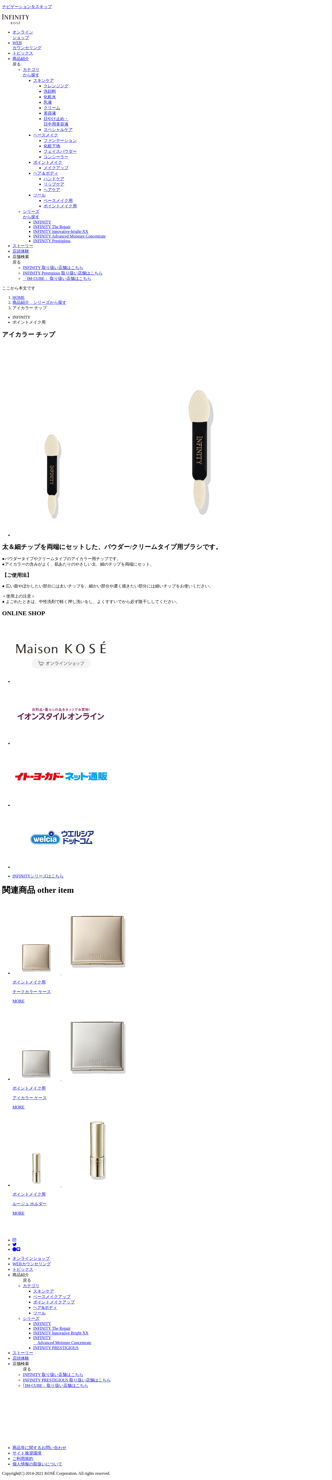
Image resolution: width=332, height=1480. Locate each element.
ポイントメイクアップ (54, 1302)
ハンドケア (54, 178)
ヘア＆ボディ (45, 173)
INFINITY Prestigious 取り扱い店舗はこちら (63, 273)
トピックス (22, 53)
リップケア (54, 184)
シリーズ (31, 1318)
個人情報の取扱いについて (37, 1464)
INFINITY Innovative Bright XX (60, 1333)
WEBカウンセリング (31, 1264)
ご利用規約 (22, 1458)
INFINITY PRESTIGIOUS (56, 1348)
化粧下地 (52, 146)
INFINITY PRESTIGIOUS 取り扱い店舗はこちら (67, 1380)
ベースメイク (45, 135)
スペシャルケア (58, 129)
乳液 (48, 102)
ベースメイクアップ (52, 1296)
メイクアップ (56, 168)
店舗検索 (20, 256)
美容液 (50, 113)
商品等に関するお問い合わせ (39, 1447)
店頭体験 (20, 251)
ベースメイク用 (58, 200)
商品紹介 (20, 58)
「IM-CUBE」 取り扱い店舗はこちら (57, 278)
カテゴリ (31, 1285)
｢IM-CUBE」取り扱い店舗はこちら (55, 1385)
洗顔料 (50, 91)
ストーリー (22, 246)
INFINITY (42, 1323)
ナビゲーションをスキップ (27, 6)
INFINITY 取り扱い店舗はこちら (53, 267)
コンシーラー (56, 157)
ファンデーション (60, 140)
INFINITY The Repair (52, 1328)
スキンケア (43, 80)
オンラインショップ (31, 1258)
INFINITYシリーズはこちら (38, 876)
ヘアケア (52, 189)
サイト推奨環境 (27, 1453)
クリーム (52, 108)
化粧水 (50, 97)
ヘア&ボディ (45, 1307)
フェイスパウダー (60, 151)
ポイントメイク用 (60, 206)
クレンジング (56, 86)
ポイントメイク (47, 162)
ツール (39, 195)
